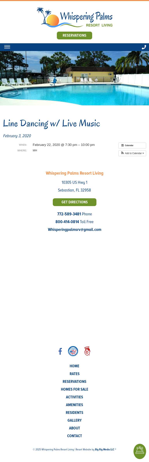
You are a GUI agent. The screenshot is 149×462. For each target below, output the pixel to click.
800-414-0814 (67, 221)
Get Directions (75, 202)
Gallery (75, 420)
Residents (74, 412)
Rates (75, 374)
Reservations (74, 35)
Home (74, 366)
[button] (132, 153)
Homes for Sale (74, 389)
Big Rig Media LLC (104, 449)
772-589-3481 (69, 214)
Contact (74, 436)
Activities (74, 397)
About (74, 428)
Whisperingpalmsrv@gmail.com (74, 229)
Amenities (74, 405)
